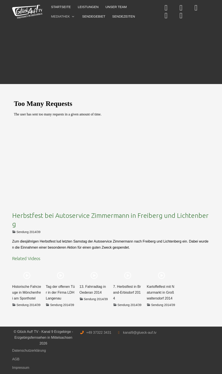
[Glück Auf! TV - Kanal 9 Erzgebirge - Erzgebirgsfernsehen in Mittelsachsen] (27, 12)
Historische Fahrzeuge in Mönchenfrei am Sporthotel (26, 292)
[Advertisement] (111, 51)
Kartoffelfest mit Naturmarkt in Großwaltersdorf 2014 (160, 292)
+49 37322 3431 (98, 332)
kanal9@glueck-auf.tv (139, 332)
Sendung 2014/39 (28, 232)
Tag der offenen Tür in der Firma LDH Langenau (60, 292)
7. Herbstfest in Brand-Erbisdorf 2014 (127, 292)
